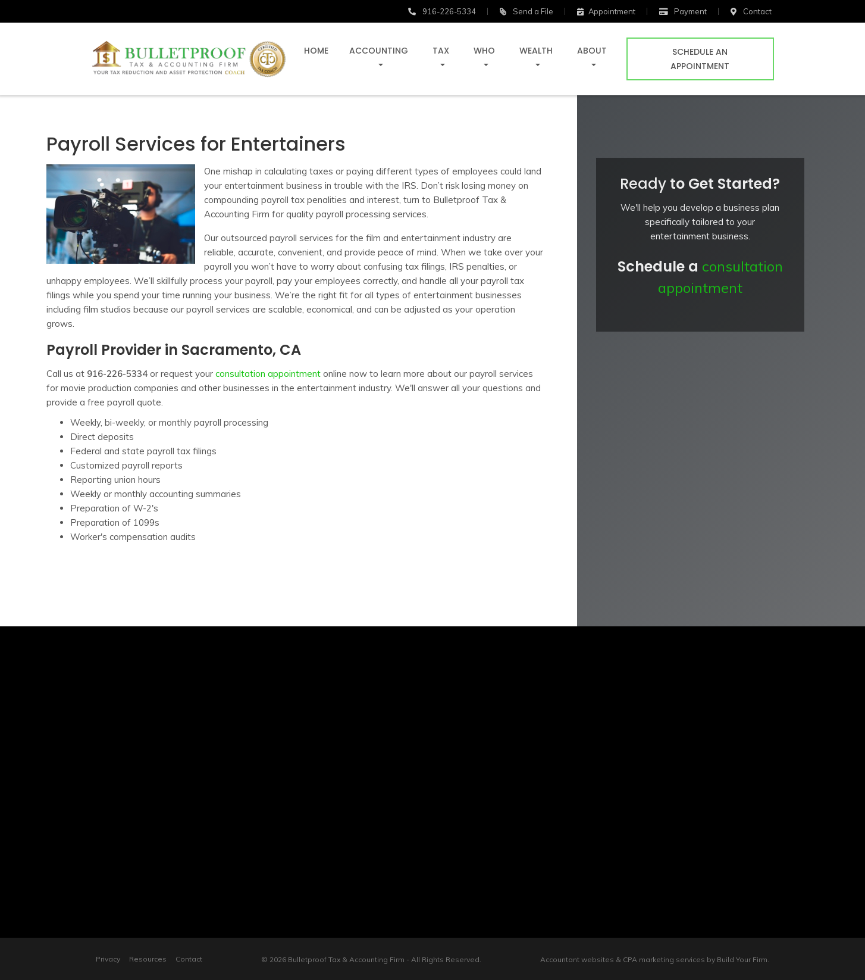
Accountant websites (577, 959)
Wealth (536, 51)
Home (316, 51)
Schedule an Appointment (699, 59)
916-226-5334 (442, 11)
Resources (148, 958)
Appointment (606, 11)
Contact (188, 958)
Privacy (108, 958)
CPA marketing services (664, 959)
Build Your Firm (742, 959)
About (592, 51)
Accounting (378, 51)
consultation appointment (266, 373)
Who (484, 51)
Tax (440, 51)
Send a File (526, 11)
